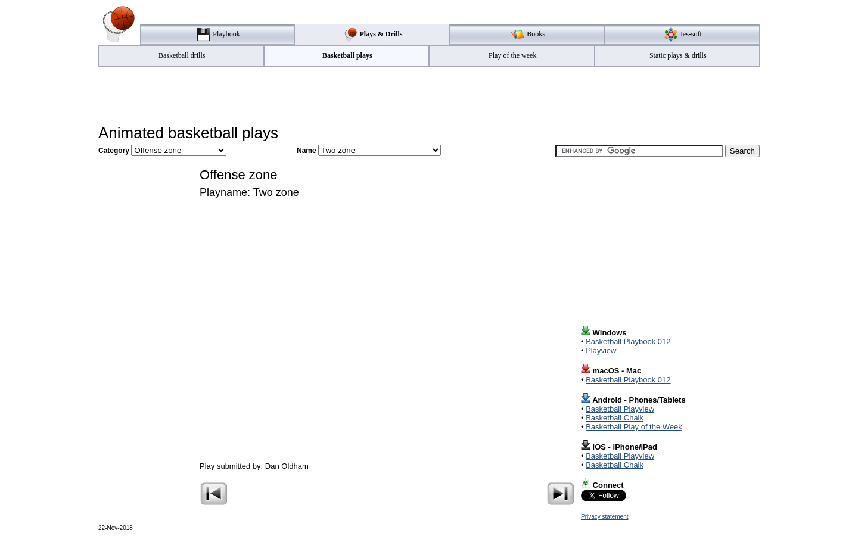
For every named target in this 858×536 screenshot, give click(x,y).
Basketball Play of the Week (634, 426)
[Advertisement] (429, 96)
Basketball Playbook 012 (628, 341)
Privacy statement (604, 516)
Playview (601, 350)
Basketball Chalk (615, 417)
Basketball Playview (620, 408)
